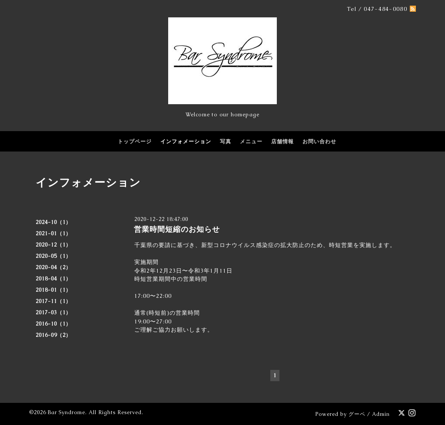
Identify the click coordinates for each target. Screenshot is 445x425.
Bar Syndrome (66, 412)
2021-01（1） (53, 233)
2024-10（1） (53, 222)
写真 (225, 141)
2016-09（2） (53, 335)
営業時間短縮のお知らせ (177, 229)
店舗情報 (282, 141)
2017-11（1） (53, 301)
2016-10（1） (53, 323)
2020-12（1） (53, 244)
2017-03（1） (53, 312)
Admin (381, 414)
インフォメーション (185, 141)
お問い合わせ (319, 141)
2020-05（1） (53, 256)
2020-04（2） (53, 267)
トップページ (135, 141)
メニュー (251, 141)
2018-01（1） (53, 290)
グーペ (357, 414)
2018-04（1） (53, 278)
